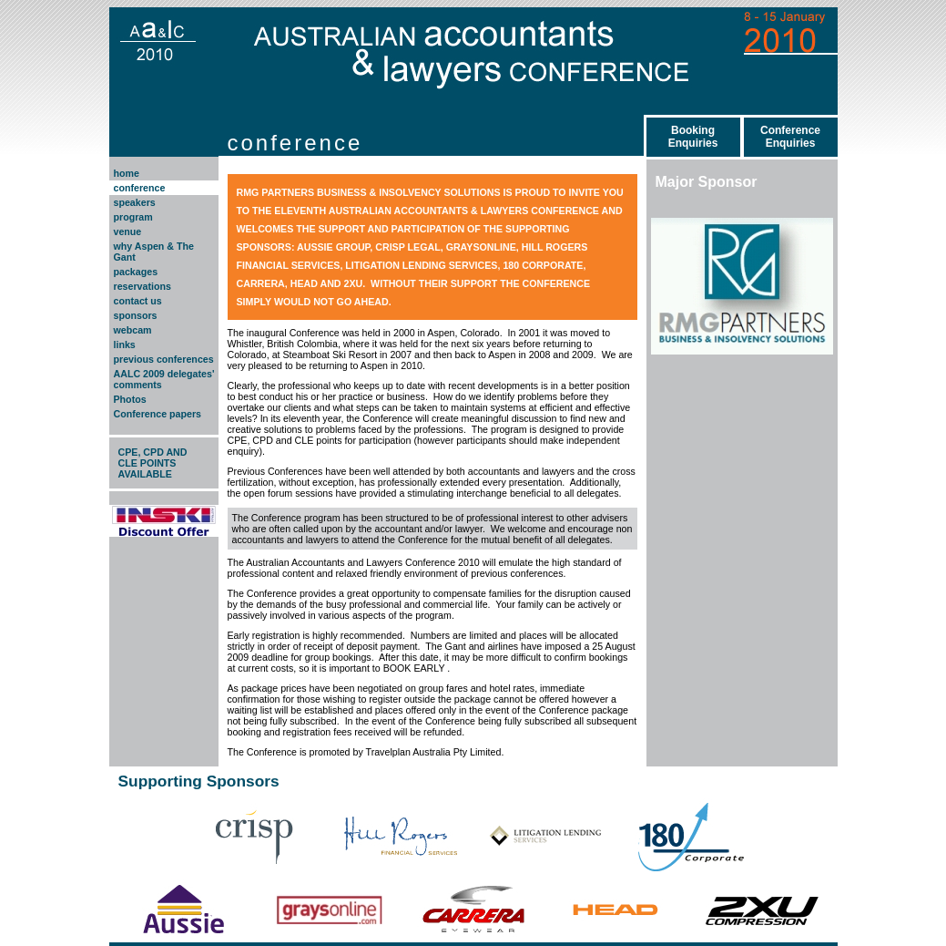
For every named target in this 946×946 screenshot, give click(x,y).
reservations (142, 286)
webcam (133, 329)
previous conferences (164, 359)
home (126, 173)
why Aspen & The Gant (154, 251)
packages (136, 271)
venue (128, 231)
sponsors (136, 315)
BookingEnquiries (693, 136)
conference (140, 187)
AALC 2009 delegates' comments (164, 379)
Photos (130, 399)
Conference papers (158, 413)
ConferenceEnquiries (790, 136)
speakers (135, 202)
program (133, 216)
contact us (138, 300)
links (125, 344)
